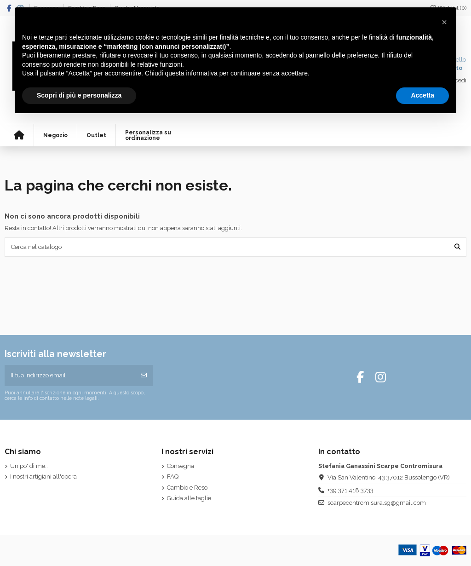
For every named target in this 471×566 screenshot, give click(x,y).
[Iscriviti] (144, 375)
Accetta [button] (422, 95)
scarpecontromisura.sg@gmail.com (376, 502)
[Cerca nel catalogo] (457, 247)
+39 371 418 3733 (350, 490)
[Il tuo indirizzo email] (70, 375)
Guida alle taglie (189, 498)
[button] (444, 22)
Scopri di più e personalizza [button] (79, 95)
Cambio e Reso (187, 487)
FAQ (172, 476)
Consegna (180, 465)
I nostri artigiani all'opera (43, 476)
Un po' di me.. (29, 465)
